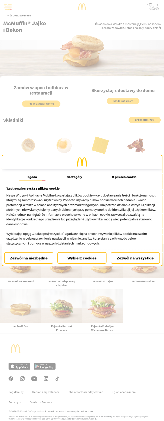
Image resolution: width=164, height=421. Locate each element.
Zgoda (33, 177)
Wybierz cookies (82, 258)
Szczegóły (74, 177)
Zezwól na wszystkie (133, 258)
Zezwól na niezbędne (30, 258)
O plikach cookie (122, 177)
